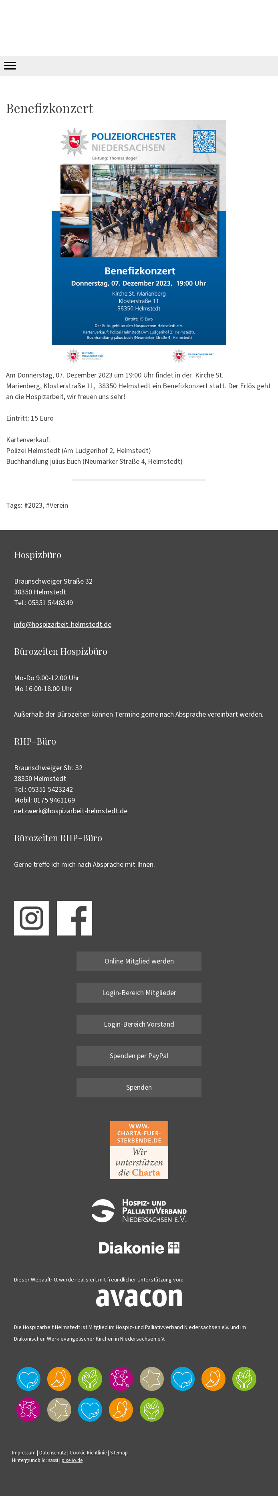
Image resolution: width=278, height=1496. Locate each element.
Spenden (139, 1088)
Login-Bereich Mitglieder (139, 993)
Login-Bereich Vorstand (139, 1024)
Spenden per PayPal (139, 1056)
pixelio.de (72, 1460)
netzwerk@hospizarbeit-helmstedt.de (70, 811)
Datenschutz (52, 1452)
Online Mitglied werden (139, 961)
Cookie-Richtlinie (88, 1452)
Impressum (24, 1452)
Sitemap (119, 1452)
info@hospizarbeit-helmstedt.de (62, 625)
